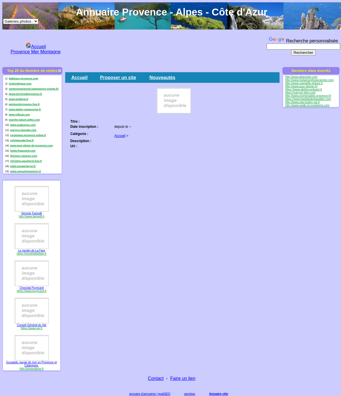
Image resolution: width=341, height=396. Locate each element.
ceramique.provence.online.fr (28, 135)
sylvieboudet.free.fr (22, 140)
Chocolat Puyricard (31, 287)
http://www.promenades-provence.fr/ (308, 95)
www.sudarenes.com (22, 124)
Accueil (79, 77)
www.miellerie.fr (18, 99)
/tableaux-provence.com (23, 78)
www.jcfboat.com (19, 114)
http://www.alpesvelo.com (301, 77)
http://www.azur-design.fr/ (301, 86)
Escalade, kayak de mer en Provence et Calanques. (31, 364)
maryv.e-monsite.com (23, 130)
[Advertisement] (167, 48)
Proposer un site (118, 77)
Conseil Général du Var (31, 325)
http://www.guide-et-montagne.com (307, 105)
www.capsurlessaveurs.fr (25, 171)
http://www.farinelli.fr (31, 216)
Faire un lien (183, 378)
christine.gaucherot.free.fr (26, 161)
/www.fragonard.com (22, 150)
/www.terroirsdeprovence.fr (25, 94)
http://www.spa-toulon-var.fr (302, 102)
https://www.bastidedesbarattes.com (308, 99)
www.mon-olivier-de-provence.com (31, 145)
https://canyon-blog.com (300, 92)
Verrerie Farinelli (31, 213)
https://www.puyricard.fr (32, 291)
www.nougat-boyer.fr (22, 166)
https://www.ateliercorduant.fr (303, 89)
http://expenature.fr (32, 368)
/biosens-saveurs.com (23, 155)
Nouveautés (162, 77)
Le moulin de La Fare (31, 250)
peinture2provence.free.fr (24, 104)
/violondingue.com (20, 83)
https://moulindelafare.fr (32, 253)
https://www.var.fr (31, 328)
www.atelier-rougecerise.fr (25, 109)
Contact (155, 378)
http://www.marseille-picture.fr (304, 83)
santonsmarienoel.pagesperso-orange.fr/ (34, 88)
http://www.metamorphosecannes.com (309, 80)
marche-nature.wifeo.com (24, 119)
